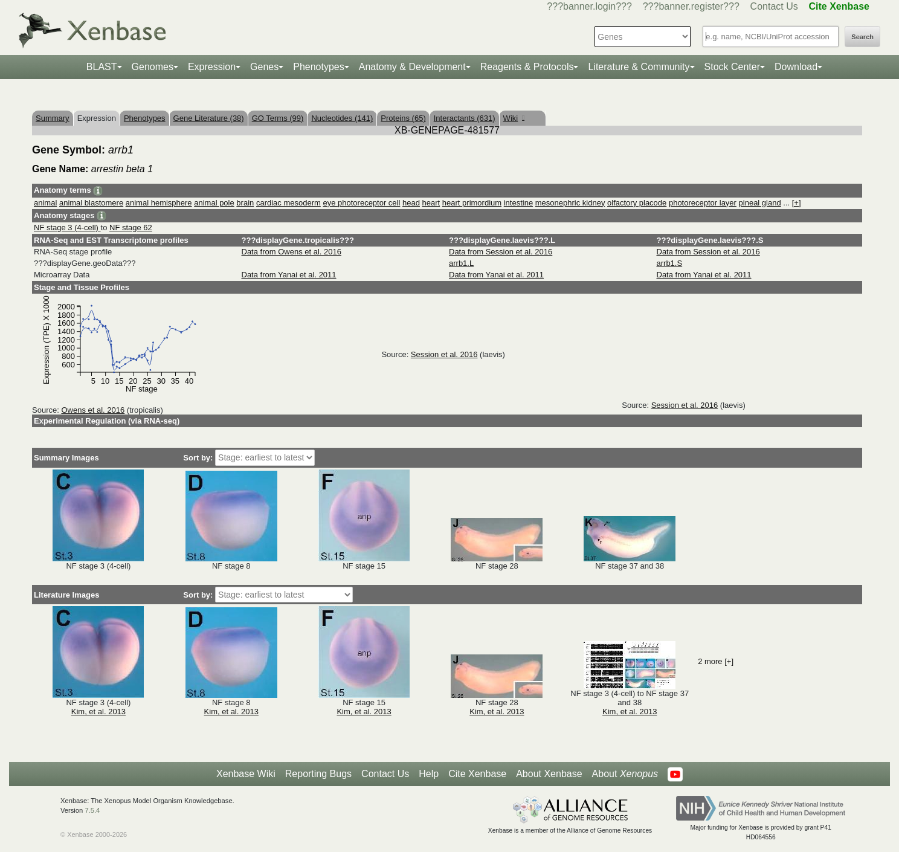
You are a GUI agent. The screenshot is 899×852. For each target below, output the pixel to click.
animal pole (214, 202)
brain (245, 202)
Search (862, 36)
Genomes (152, 67)
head (411, 202)
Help (429, 774)
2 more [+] (715, 661)
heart (431, 202)
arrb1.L (461, 263)
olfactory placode (636, 202)
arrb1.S (670, 263)
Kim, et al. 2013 (98, 711)
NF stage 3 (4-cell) (67, 227)
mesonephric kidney (570, 202)
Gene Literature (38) (208, 118)
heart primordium (471, 202)
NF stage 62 (130, 227)
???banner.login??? (589, 6)
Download (796, 67)
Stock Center (732, 67)
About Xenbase (549, 774)
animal (45, 202)
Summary (52, 118)
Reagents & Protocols (527, 67)
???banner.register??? (691, 6)
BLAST (101, 67)
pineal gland (760, 202)
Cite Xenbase (477, 774)
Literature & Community (638, 67)
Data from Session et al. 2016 (500, 251)
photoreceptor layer (702, 202)
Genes (264, 67)
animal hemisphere (159, 202)
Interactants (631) (464, 118)
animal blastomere (91, 202)
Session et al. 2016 (444, 354)
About (625, 774)
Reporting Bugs (318, 774)
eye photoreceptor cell (361, 202)
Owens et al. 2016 (92, 410)
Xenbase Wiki (246, 774)
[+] (796, 202)
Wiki (513, 118)
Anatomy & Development (412, 67)
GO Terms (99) (278, 118)
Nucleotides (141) (342, 118)
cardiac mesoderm (288, 202)
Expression (212, 67)
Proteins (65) (403, 118)
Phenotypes (318, 67)
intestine (518, 202)
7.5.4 (92, 810)
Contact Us (774, 6)
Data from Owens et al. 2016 (291, 251)
